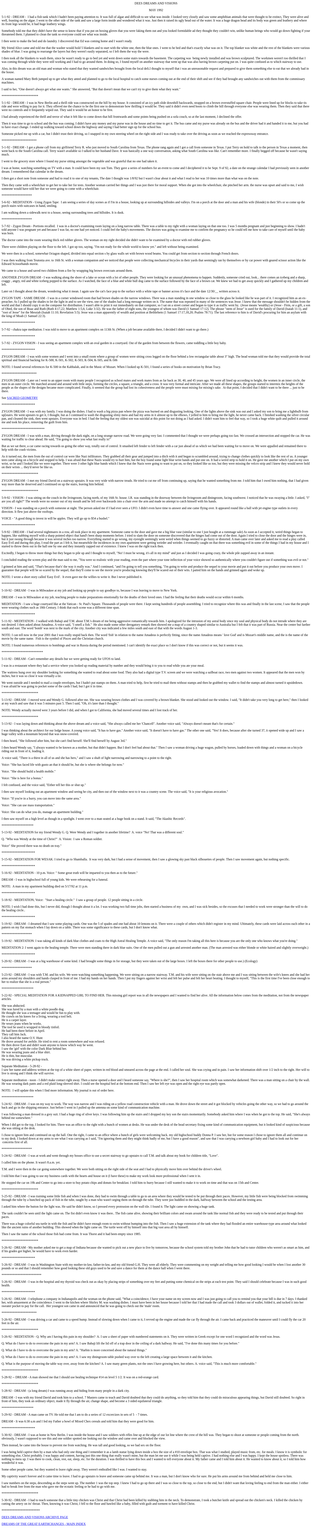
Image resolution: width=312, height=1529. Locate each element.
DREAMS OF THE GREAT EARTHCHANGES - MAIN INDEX (44, 1524)
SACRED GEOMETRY (22, 398)
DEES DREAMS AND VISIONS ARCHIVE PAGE (35, 1517)
